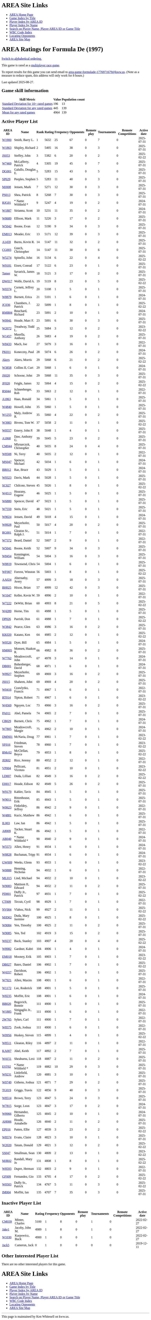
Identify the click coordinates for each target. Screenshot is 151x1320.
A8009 (6, 831)
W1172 (6, 988)
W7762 (6, 658)
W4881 (6, 815)
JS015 (6, 681)
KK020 (6, 634)
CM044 (7, 446)
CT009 (6, 901)
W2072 (6, 328)
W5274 (6, 257)
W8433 (6, 344)
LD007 (6, 776)
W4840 (6, 407)
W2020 (6, 1145)
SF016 (6, 744)
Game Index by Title (22, 18)
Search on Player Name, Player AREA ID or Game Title (44, 28)
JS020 (6, 375)
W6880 (6, 501)
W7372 (6, 540)
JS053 (6, 155)
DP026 (6, 619)
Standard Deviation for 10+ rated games (27, 103)
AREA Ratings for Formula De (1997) (52, 49)
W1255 (6, 414)
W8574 (6, 1137)
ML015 (7, 878)
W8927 (6, 674)
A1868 (6, 438)
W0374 (6, 289)
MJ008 (6, 187)
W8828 (6, 854)
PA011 (6, 713)
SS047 (6, 1153)
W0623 (6, 807)
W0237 (6, 941)
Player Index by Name (23, 25)
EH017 (6, 784)
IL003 (6, 823)
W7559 (6, 509)
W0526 (6, 642)
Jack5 (5, 1245)
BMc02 (7, 752)
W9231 (6, 1074)
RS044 (6, 391)
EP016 (6, 1129)
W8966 (6, 1113)
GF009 (6, 1176)
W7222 (6, 603)
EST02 (6, 1066)
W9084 (6, 925)
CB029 (6, 721)
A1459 (6, 242)
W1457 (6, 336)
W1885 (6, 1011)
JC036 (6, 304)
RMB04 (7, 312)
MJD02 (7, 917)
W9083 (6, 886)
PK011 (6, 352)
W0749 (6, 1082)
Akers (6, 359)
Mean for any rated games (18, 112)
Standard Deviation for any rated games (27, 108)
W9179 (6, 791)
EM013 (7, 234)
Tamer (6, 273)
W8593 (6, 1168)
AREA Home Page (21, 14)
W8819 (6, 564)
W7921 (6, 980)
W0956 (6, 1035)
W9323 (6, 477)
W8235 (6, 996)
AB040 (6, 839)
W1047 (6, 595)
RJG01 (6, 202)
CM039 (7, 1221)
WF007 (7, 572)
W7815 (6, 1106)
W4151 (6, 1058)
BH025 (6, 587)
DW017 (7, 281)
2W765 (6, 1019)
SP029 (6, 179)
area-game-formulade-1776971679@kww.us (97, 72)
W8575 (6, 1027)
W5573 (6, 846)
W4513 (6, 493)
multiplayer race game (45, 65)
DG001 (6, 171)
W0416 (6, 689)
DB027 (6, 964)
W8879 (6, 297)
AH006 (6, 1121)
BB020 (6, 1003)
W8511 (6, 1043)
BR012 (6, 469)
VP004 (6, 768)
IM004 (6, 1192)
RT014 (6, 697)
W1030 (6, 1237)
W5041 (6, 548)
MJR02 (6, 1161)
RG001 (6, 532)
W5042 (6, 226)
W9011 (6, 799)
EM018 (7, 956)
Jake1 (5, 1229)
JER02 (6, 760)
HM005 (7, 650)
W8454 (6, 556)
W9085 (6, 933)
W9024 (6, 517)
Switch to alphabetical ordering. (22, 58)
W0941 (6, 320)
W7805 (6, 729)
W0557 (6, 430)
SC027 (6, 485)
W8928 (6, 524)
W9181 (6, 265)
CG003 (6, 250)
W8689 (6, 218)
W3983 (6, 422)
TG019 (6, 1090)
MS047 (6, 462)
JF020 (6, 383)
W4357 (6, 972)
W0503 (6, 1184)
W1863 (6, 147)
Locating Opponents (22, 36)
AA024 (6, 579)
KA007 (6, 1051)
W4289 (6, 611)
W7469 (6, 163)
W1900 (6, 140)
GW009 (7, 862)
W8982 (6, 948)
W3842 (6, 626)
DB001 (6, 666)
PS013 (6, 195)
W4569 (6, 705)
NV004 (6, 909)
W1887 (6, 210)
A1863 (6, 399)
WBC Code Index (20, 32)
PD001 (6, 894)
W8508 (6, 454)
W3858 (6, 367)
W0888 (6, 870)
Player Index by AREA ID (25, 21)
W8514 (6, 1098)
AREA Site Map (19, 39)
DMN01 (7, 736)
